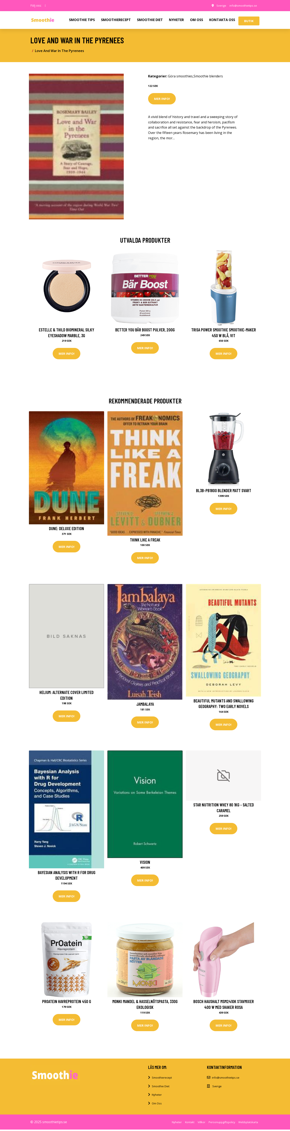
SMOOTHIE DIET (150, 20)
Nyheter (157, 1096)
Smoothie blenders (208, 76)
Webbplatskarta (248, 1123)
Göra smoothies (180, 76)
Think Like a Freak (145, 539)
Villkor (201, 1123)
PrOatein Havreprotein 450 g (66, 1002)
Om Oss (157, 1105)
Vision (145, 862)
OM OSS (196, 20)
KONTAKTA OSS (222, 20)
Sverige (218, 5)
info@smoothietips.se (241, 5)
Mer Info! (162, 99)
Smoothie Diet (160, 1088)
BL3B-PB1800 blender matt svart (223, 490)
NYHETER (176, 20)
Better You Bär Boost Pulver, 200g (145, 329)
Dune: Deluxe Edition (66, 528)
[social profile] (45, 5)
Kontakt (189, 1123)
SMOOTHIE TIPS (82, 20)
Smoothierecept (162, 1079)
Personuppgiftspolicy (222, 1123)
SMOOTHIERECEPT (116, 20)
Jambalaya (145, 704)
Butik (249, 21)
